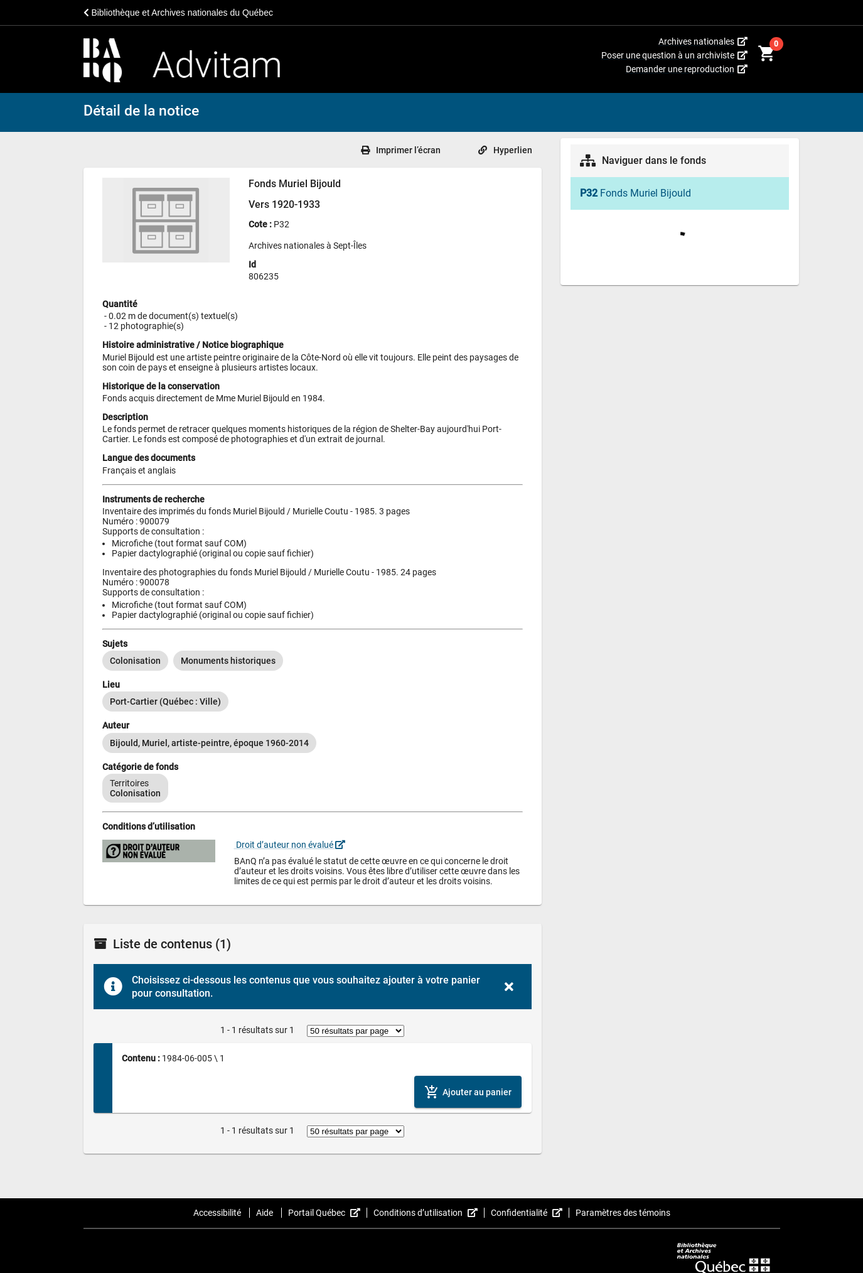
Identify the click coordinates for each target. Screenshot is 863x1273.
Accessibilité (218, 1213)
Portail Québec (327, 1213)
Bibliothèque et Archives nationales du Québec (178, 13)
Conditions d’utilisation (429, 1213)
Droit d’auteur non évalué (289, 845)
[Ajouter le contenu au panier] (468, 1092)
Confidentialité (530, 1213)
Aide (265, 1213)
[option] (135, 661)
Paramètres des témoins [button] (623, 1213)
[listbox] (312, 660)
